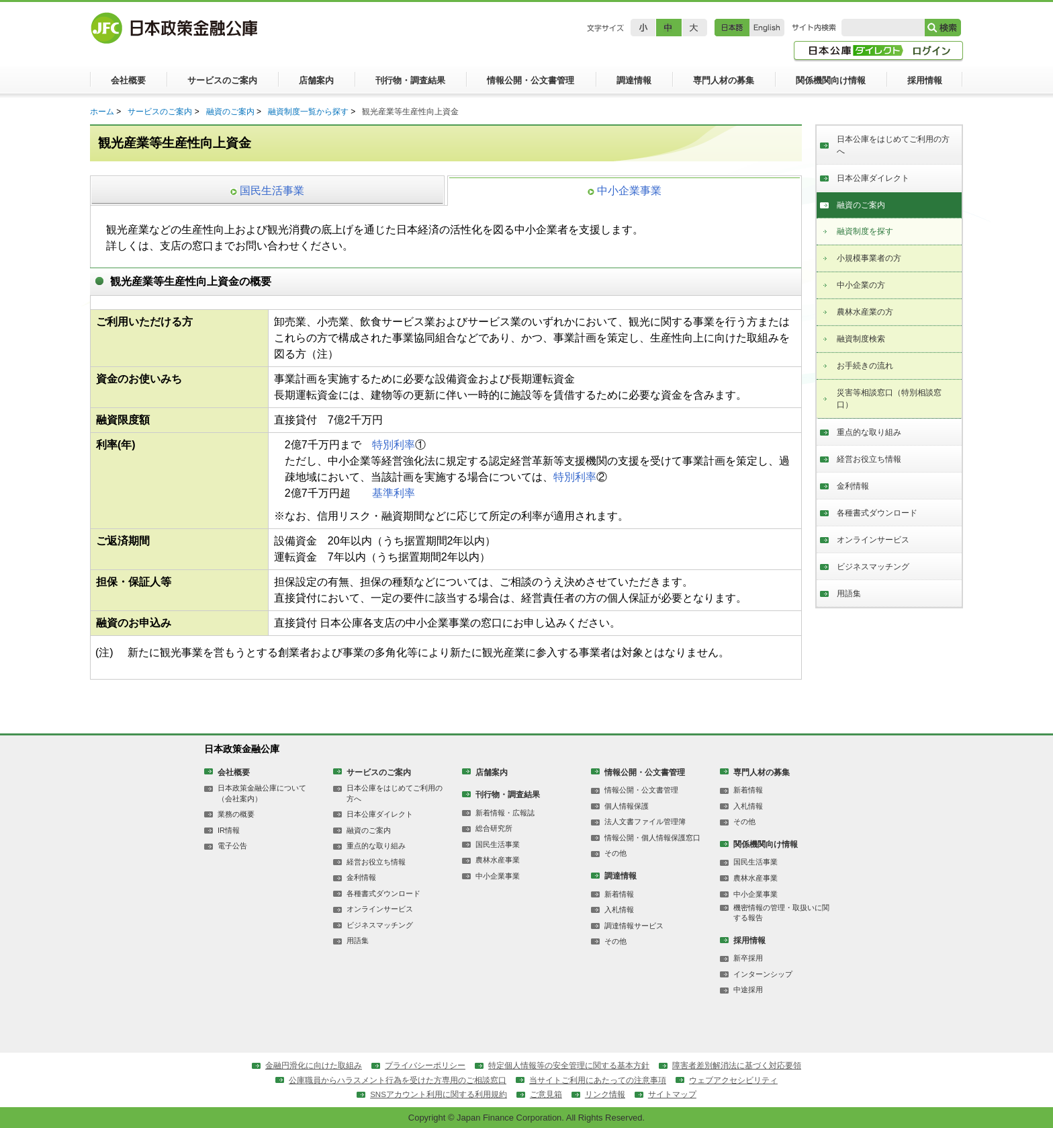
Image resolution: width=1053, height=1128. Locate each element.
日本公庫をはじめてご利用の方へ (893, 145)
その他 (615, 853)
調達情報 (620, 876)
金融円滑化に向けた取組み (313, 1065)
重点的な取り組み (869, 432)
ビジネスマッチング (873, 566)
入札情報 (619, 909)
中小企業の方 (861, 285)
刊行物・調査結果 (507, 794)
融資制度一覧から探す (308, 111)
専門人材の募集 (761, 772)
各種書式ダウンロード (877, 513)
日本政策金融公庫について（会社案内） (262, 793)
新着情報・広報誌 (505, 813)
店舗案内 (491, 772)
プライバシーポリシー (425, 1065)
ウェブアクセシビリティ (733, 1080)
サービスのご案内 (160, 111)
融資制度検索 (861, 339)
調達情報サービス (633, 926)
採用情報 (749, 940)
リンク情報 (605, 1094)
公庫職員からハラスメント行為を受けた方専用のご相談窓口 (397, 1080)
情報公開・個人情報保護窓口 (652, 838)
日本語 (732, 27)
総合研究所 (493, 828)
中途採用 (748, 989)
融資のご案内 (230, 111)
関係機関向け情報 (765, 844)
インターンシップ (762, 974)
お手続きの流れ (865, 365)
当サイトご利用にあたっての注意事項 (597, 1080)
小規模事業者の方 (869, 258)
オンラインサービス (873, 540)
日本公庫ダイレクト (873, 178)
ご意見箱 (546, 1094)
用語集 (849, 593)
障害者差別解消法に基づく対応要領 (736, 1065)
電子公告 (232, 846)
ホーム (102, 111)
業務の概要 (236, 814)
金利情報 (853, 486)
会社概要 (234, 772)
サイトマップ (672, 1094)
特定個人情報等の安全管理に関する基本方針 (568, 1065)
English (766, 27)
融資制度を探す (865, 231)
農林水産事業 (497, 860)
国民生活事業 (497, 844)
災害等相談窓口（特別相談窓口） (889, 398)
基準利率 (393, 493)
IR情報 (229, 830)
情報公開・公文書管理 (644, 772)
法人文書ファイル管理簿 (645, 821)
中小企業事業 (497, 876)
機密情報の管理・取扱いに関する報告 (781, 912)
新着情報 (619, 894)
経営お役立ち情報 (869, 459)
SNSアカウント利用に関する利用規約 (438, 1094)
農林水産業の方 (865, 312)
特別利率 (393, 444)
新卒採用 (748, 958)
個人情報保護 (626, 806)
